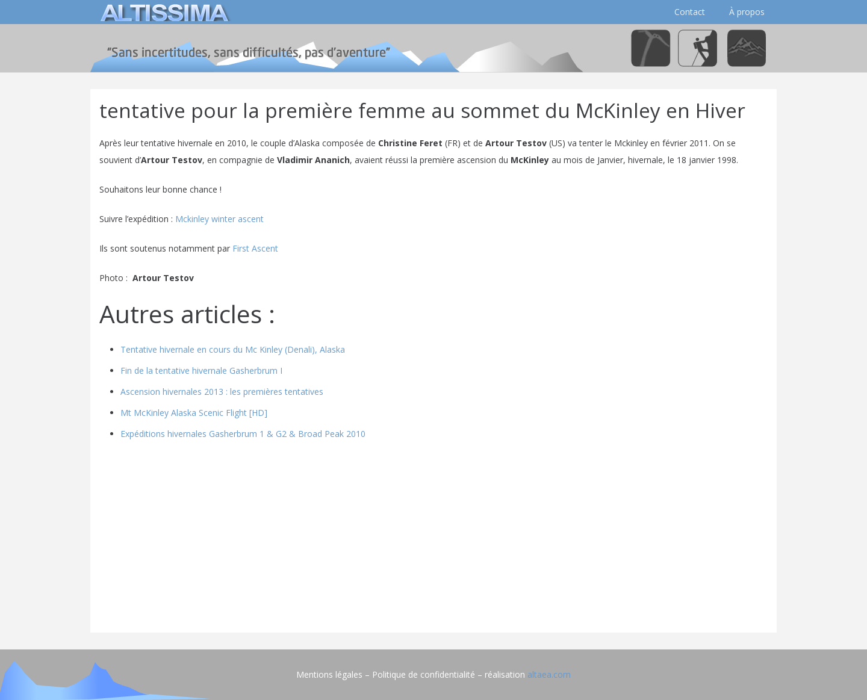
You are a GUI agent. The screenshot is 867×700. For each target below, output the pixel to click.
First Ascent (255, 248)
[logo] (162, 12)
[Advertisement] (433, 539)
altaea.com (549, 674)
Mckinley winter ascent (219, 219)
